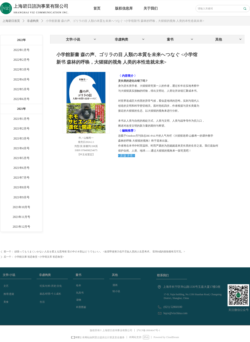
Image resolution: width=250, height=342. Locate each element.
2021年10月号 (21, 207)
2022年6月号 (22, 99)
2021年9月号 (22, 197)
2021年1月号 (22, 118)
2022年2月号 (22, 59)
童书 (180, 39)
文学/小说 (81, 39)
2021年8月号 (22, 187)
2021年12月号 (21, 226)
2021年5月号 (22, 158)
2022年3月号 (22, 69)
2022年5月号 (22, 89)
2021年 (21, 108)
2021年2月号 (22, 128)
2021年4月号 (22, 148)
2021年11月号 (21, 217)
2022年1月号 (22, 50)
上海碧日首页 (11, 20)
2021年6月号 (22, 167)
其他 (228, 39)
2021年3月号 (22, 138)
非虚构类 (33, 20)
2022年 (21, 40)
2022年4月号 (22, 79)
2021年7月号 (22, 177)
